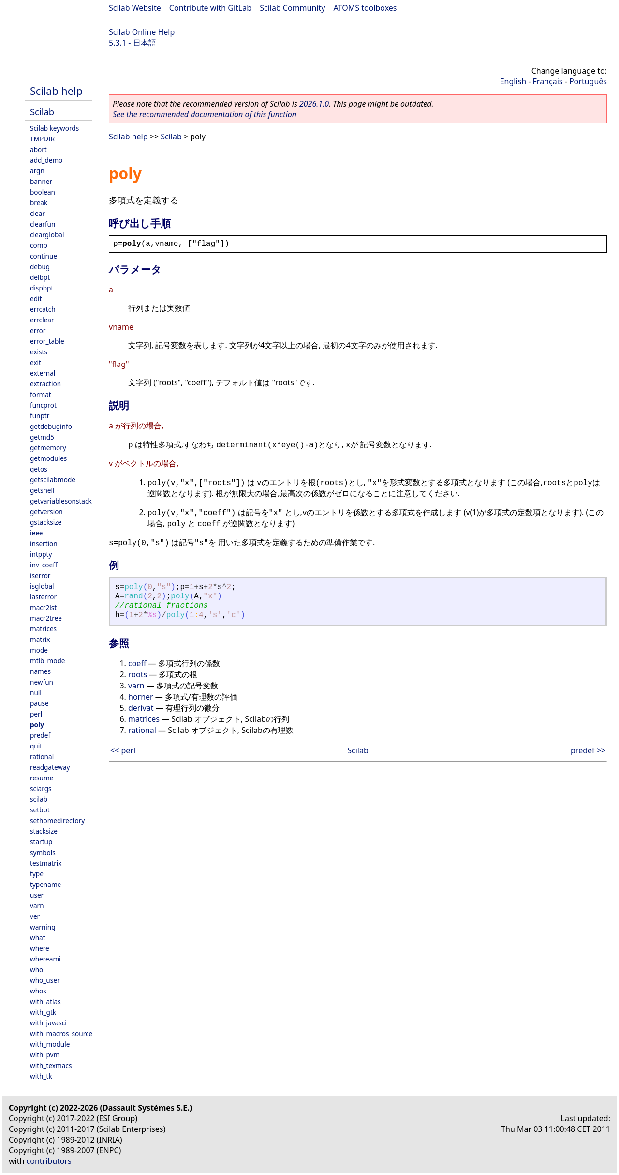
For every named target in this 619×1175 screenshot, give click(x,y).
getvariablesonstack (61, 500)
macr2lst (43, 607)
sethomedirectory (57, 820)
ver (35, 916)
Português (588, 81)
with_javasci (48, 1022)
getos (38, 468)
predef (40, 735)
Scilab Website (135, 7)
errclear (42, 319)
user (37, 895)
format (40, 394)
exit (35, 362)
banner (41, 181)
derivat (140, 707)
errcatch (43, 309)
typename (45, 884)
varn (37, 905)
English (513, 81)
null (36, 692)
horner (140, 696)
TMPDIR (42, 138)
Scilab (42, 112)
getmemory (48, 447)
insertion (44, 543)
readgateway (50, 767)
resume (41, 777)
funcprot (43, 405)
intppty (41, 554)
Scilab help (56, 91)
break (38, 202)
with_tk (41, 1076)
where (39, 948)
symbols (43, 852)
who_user (45, 980)
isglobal (42, 586)
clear (37, 213)
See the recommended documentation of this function (204, 114)
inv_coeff (44, 564)
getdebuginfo (51, 426)
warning (43, 926)
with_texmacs (51, 1065)
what (37, 937)
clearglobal (47, 234)
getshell (42, 490)
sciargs (41, 788)
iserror (40, 575)
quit (36, 745)
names (40, 671)
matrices (43, 628)
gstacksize (45, 522)
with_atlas (45, 1001)
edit (36, 298)
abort (38, 149)
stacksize (44, 831)
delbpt (40, 277)
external (42, 373)
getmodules (48, 458)
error (37, 330)
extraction (45, 383)
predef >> (588, 750)
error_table (47, 341)
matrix (40, 639)
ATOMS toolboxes (365, 7)
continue (43, 255)
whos (38, 990)
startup (41, 841)
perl (36, 713)
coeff (137, 663)
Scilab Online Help (142, 32)
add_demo (46, 160)
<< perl (122, 750)
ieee (36, 532)
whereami (45, 958)
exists (38, 351)
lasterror (43, 596)
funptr (39, 415)
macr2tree (46, 618)
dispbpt (41, 287)
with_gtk (43, 1012)
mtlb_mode (47, 660)
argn (37, 170)
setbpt (40, 809)
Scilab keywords (54, 128)
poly (37, 724)
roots (137, 674)
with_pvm (44, 1054)
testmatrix (46, 863)
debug (40, 266)
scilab (38, 799)
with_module (50, 1044)
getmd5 (42, 437)
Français (548, 81)
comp (38, 245)
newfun (41, 682)
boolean (42, 192)
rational (42, 756)
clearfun (42, 224)
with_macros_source (61, 1033)
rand (133, 596)
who (36, 969)
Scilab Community (292, 7)
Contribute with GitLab (210, 7)
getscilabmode (52, 479)
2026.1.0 (314, 103)
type (37, 873)
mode (39, 650)
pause (39, 703)
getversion (46, 511)
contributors (49, 1161)
